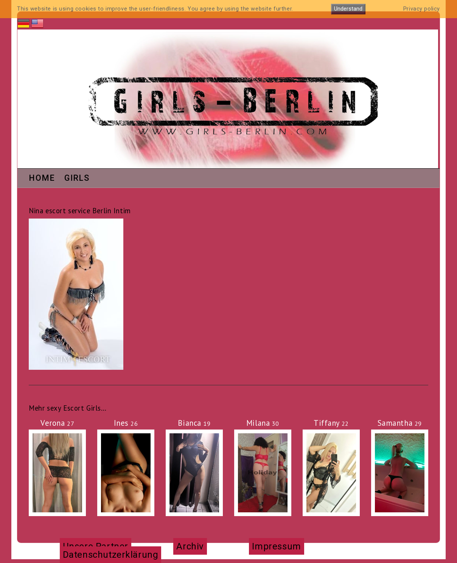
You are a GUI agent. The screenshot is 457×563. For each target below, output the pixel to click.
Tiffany (331, 423)
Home (42, 178)
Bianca (194, 423)
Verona (57, 423)
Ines (126, 423)
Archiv (190, 546)
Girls (76, 178)
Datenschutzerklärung (111, 554)
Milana (262, 423)
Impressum (276, 546)
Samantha (400, 423)
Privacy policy (421, 9)
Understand (348, 9)
